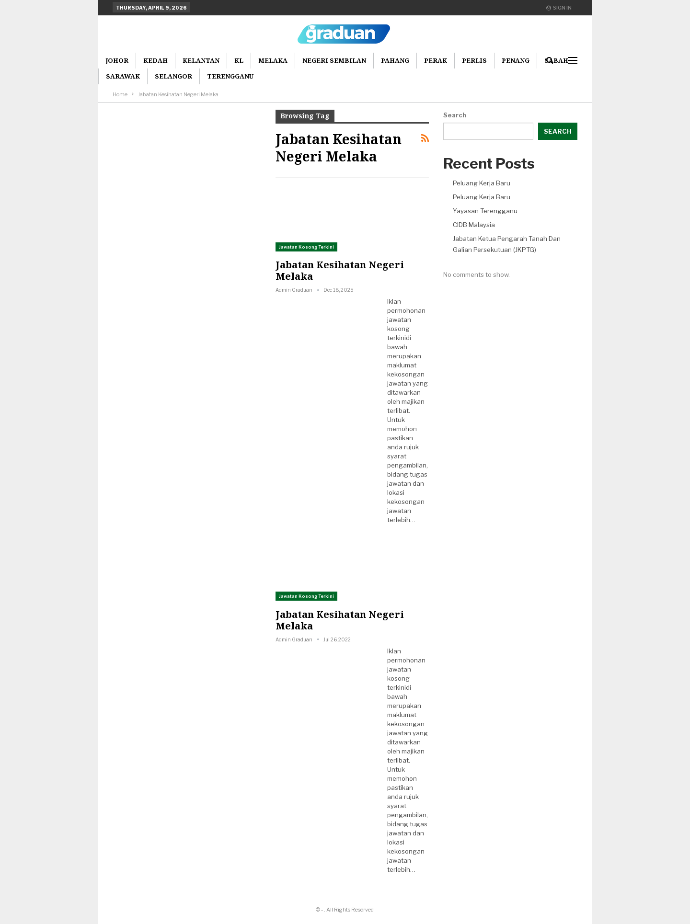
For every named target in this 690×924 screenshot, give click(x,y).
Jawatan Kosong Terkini (306, 247)
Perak (435, 60)
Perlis (474, 60)
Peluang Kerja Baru (481, 183)
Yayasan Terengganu (485, 211)
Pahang (395, 60)
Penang (515, 60)
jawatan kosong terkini (399, 329)
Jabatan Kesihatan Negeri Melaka (340, 270)
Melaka (273, 60)
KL (238, 60)
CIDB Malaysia (474, 224)
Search (454, 115)
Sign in (559, 8)
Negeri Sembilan (334, 60)
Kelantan (201, 60)
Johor (116, 60)
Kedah (155, 60)
